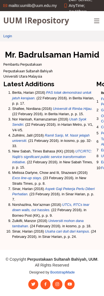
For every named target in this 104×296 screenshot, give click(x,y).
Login (7, 36)
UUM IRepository (36, 20)
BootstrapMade (62, 272)
